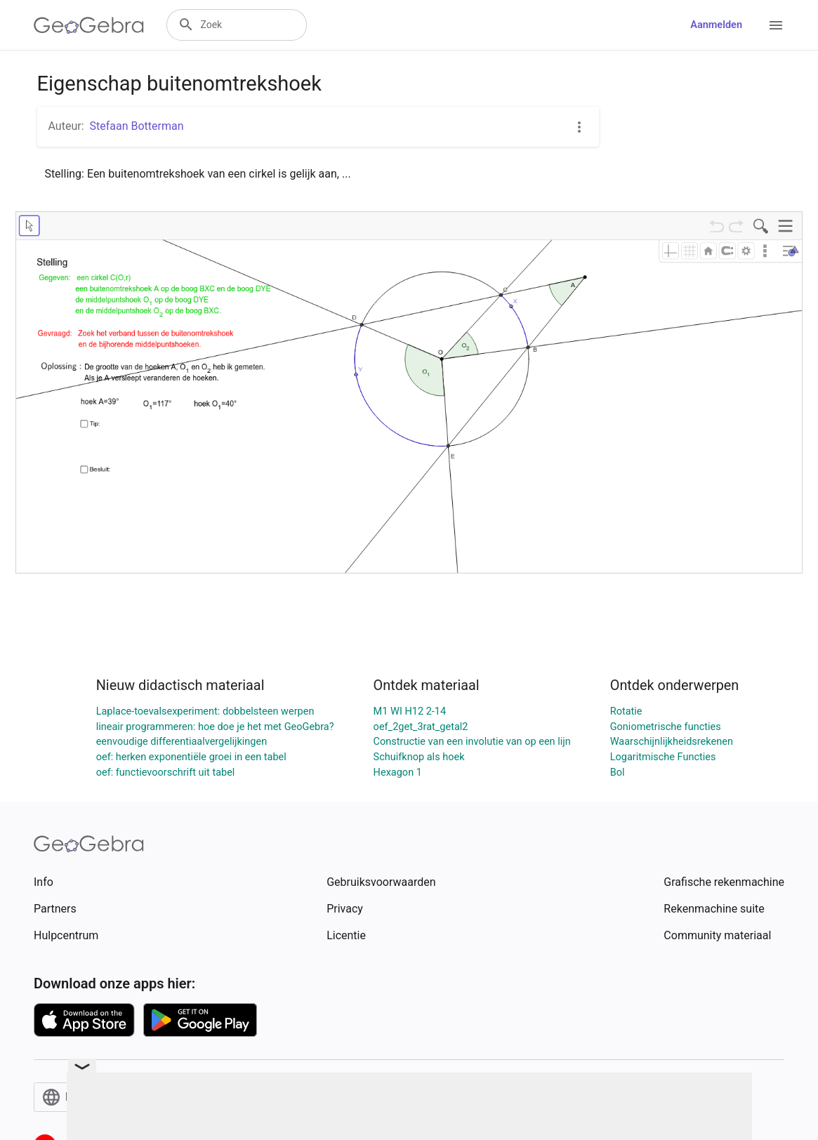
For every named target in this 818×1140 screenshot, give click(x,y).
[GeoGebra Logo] (89, 25)
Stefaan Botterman (137, 126)
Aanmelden (716, 25)
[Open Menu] (775, 25)
